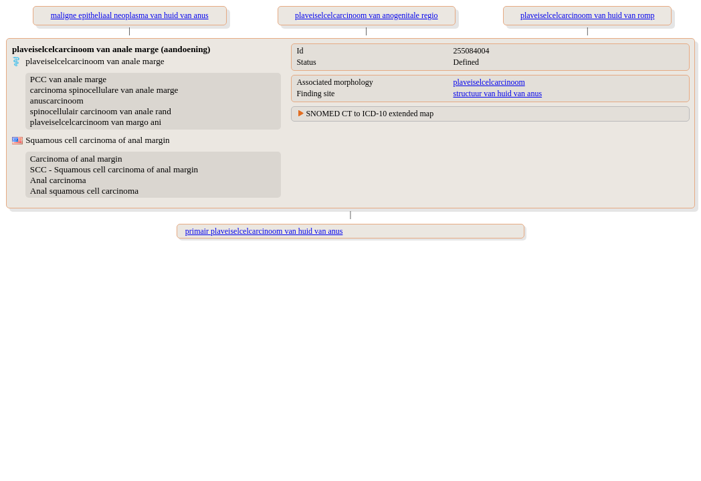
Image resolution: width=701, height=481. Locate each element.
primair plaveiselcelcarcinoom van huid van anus (264, 231)
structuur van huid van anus (497, 93)
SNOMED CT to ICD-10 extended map (369, 113)
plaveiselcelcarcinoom (488, 82)
